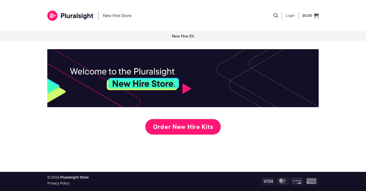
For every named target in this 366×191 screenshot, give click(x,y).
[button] (290, 15)
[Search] (275, 15)
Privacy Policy (58, 183)
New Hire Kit (183, 36)
